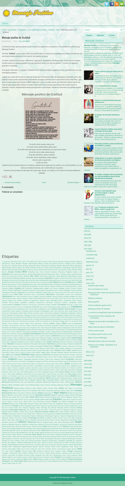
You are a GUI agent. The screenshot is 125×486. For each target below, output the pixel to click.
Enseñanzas (72, 334)
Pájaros (64, 401)
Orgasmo (74, 399)
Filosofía (76, 344)
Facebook (20, 342)
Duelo (42, 328)
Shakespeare (57, 439)
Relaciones (65, 422)
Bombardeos (58, 284)
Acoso (74, 263)
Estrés (38, 340)
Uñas (33, 455)
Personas (22, 410)
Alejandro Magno (76, 268)
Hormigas (72, 355)
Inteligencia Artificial (42, 361)
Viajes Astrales (11, 459)
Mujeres (63, 393)
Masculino (24, 382)
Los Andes (60, 374)
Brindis (19, 286)
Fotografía (39, 346)
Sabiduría (73, 428)
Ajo (24, 268)
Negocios (61, 395)
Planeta (4, 412)
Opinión (31, 399)
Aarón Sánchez (53, 262)
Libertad (61, 372)
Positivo (5, 414)
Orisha (4, 401)
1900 (12, 262)
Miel (66, 388)
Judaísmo (74, 366)
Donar (20, 328)
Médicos (5, 385)
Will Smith (74, 461)
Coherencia (26, 300)
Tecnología (12, 449)
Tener (39, 449)
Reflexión (22, 422)
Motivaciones (7, 393)
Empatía (34, 332)
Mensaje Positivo (64, 385)
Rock (24, 428)
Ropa (51, 428)
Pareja (16, 406)
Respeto (4, 426)
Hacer (48, 352)
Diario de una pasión (71, 321)
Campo (37, 290)
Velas (34, 457)
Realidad (33, 420)
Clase (61, 298)
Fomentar (32, 346)
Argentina (48, 278)
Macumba (42, 376)
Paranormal (5, 406)
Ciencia (39, 298)
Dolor (66, 325)
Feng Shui (58, 344)
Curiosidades (44, 311)
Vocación (40, 461)
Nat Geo (32, 395)
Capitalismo (21, 292)
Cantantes (67, 290)
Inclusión (35, 359)
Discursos (22, 325)
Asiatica (12, 280)
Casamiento (27, 294)
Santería (52, 434)
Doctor (61, 325)
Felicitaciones (18, 344)
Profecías (33, 416)
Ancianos (61, 272)
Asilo (16, 280)
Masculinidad (15, 382)
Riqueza (66, 426)
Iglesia (65, 357)
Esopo (80, 336)
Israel (25, 364)
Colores (60, 300)
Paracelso (67, 404)
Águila (9, 268)
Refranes (39, 422)
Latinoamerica (33, 370)
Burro (63, 286)
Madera (48, 376)
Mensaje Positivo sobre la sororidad (101, 341)
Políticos (73, 412)
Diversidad (48, 325)
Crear (41, 307)
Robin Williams (17, 428)
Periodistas (73, 408)
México (45, 388)
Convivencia (41, 304)
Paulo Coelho (69, 406)
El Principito (69, 330)
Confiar (80, 302)
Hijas (3, 355)
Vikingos (46, 459)
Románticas (45, 428)
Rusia (68, 428)
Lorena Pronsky (52, 374)
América (4, 272)
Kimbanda (63, 368)
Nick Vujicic (21, 397)
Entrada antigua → (74, 182)
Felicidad (10, 344)
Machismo (35, 376)
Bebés (51, 282)
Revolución (35, 426)
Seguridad (42, 436)
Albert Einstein (31, 268)
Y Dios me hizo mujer (96, 331)
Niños (37, 397)
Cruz (14, 309)
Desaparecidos (18, 315)
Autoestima (44, 280)
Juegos (4, 368)
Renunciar (18, 424)
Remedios (5, 424)
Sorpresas (79, 442)
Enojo (65, 334)
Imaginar (20, 359)
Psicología (33, 418)
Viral (15, 461)
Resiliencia (71, 424)
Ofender (20, 399)
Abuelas (18, 263)
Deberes (75, 311)
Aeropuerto (66, 266)
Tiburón (11, 451)
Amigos (11, 272)
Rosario (56, 428)
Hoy (16, 357)
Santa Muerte (37, 434)
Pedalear (25, 408)
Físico (27, 346)
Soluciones (50, 442)
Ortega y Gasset (12, 401)
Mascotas (6, 382)
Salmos (26, 430)
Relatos (72, 422)
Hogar (32, 355)
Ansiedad (36, 274)
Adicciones (33, 266)
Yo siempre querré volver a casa (100, 334)
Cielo (35, 298)
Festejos (64, 344)
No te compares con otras (98, 289)
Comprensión (40, 302)
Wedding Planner (58, 461)
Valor (80, 455)
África (72, 266)
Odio (16, 399)
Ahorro (14, 268)
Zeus (20, 463)
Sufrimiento (78, 445)
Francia (50, 346)
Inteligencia (31, 361)
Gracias (58, 350)
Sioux (22, 440)
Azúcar (9, 282)
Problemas (16, 416)
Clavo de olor (67, 298)
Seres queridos (20, 439)
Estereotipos (30, 340)
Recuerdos (73, 420)
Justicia (28, 368)
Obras (80, 397)
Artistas (79, 278)
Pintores (66, 410)
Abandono (61, 262)
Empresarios (77, 332)
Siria (26, 440)
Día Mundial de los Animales (49, 321)
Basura (39, 282)
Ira (13, 364)
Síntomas (17, 440)
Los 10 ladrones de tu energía (106, 86)
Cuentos (54, 309)
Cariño (49, 292)
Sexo (42, 439)
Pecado (16, 408)
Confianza (72, 302)
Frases (57, 346)
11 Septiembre (6, 262)
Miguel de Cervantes (75, 388)
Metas (34, 388)
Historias (25, 354)
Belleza (56, 282)
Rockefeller (29, 428)
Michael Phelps (53, 388)
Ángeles (69, 272)
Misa (29, 390)
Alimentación (13, 270)
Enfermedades (35, 334)
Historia (18, 355)
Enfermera (45, 334)
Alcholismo (40, 268)
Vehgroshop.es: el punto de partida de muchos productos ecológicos (108, 159)
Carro (11, 294)
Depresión (72, 313)
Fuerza (16, 348)
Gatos (8, 350)
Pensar (53, 408)
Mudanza (28, 393)
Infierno (63, 359)
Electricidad (78, 330)
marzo (88, 283)
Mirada (24, 390)
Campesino (31, 290)
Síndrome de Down (8, 440)
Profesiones (40, 416)
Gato (3, 350)
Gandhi (67, 348)
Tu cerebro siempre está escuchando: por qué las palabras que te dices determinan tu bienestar (109, 176)
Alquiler (36, 270)
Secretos (19, 436)
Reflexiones (31, 422)
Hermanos (73, 352)
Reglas (51, 422)
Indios (51, 359)
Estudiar (43, 340)
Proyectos (25, 418)
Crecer (45, 307)
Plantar (10, 412)
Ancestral (47, 272)
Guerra (17, 352)
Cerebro (36, 296)
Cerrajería (42, 296)
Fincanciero (21, 346)
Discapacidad (77, 323)
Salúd (48, 430)
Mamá (48, 378)
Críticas (9, 309)
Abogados (67, 262)
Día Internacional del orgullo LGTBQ (28, 321)
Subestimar (52, 445)
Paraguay (73, 404)
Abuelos (25, 263)
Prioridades (8, 416)
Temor (27, 449)
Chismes (13, 298)
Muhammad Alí (48, 393)
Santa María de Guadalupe (21, 434)
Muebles (34, 393)
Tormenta (47, 451)
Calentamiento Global (40, 288)
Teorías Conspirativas (59, 449)
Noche (42, 397)
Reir (59, 422)
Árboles (22, 278)
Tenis (43, 449)
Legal (65, 370)
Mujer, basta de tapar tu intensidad (101, 327)
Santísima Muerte (61, 434)
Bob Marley (45, 284)
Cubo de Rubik (33, 309)
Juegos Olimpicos (12, 368)
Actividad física (7, 266)
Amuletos (31, 272)
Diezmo (32, 323)
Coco (14, 300)
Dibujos (4, 323)
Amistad (18, 272)
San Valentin (61, 432)
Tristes (24, 453)
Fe (81, 342)
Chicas (80, 296)
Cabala (80, 286)
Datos (66, 311)
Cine (48, 298)
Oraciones (57, 399)
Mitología (34, 390)
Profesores (49, 416)
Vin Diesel (52, 459)
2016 (20, 262)
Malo (37, 378)
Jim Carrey (74, 364)
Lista (13, 374)
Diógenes (58, 323)
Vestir (80, 457)
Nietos (27, 397)
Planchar (79, 410)
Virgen (20, 461)
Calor (50, 288)
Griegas (12, 352)
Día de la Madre (27, 317)
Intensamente (53, 361)
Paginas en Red (66, 483)
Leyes (51, 372)
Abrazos (79, 262)
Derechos (79, 313)
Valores (10, 457)
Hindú (12, 355)
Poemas (45, 412)
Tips (34, 451)
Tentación (48, 449)
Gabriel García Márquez (37, 348)
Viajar (4, 459)
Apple (58, 276)
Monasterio (57, 390)
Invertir (4, 364)
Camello (79, 288)
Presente (58, 414)
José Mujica (38, 366)
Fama (44, 342)
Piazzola (57, 410)
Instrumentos (23, 361)
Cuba (26, 309)
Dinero (52, 323)
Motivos (15, 393)
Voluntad (50, 461)
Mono (68, 390)
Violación (64, 459)
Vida (25, 459)
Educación (22, 330)
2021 (86, 249)
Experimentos (6, 342)
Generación (23, 350)
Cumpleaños (25, 311)
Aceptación (68, 263)
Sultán (10, 446)
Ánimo (11, 274)
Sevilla (38, 439)
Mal (34, 378)
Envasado (14, 336)
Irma (18, 364)
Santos (4, 436)
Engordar (60, 334)
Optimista (48, 399)
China (8, 298)
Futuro (26, 348)
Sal (22, 430)
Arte (66, 278)
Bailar (14, 282)
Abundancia (33, 263)
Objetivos (69, 397)
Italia (28, 364)
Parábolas (59, 404)
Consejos (16, 304)
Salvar (57, 430)
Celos (14, 296)
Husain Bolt (52, 357)
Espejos (10, 338)
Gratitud (74, 350)
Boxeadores (78, 284)
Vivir (35, 461)
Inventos (79, 361)
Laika (26, 370)
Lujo (18, 376)
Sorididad (72, 442)
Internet (60, 361)
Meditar (32, 385)
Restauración (11, 426)
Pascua (33, 406)
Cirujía (52, 298)
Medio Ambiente (14, 385)
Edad (65, 328)
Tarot (80, 446)
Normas (47, 397)
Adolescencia (46, 266)
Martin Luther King (61, 380)
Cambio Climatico (70, 288)
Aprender (64, 276)
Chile (3, 298)
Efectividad (35, 330)
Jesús (67, 363)
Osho (30, 401)
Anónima (24, 274)
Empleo (48, 332)
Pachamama (40, 401)
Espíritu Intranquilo (53, 338)
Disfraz (28, 325)
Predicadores (12, 414)
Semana (47, 436)
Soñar (67, 442)
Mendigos (54, 385)
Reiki (55, 422)
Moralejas (78, 390)
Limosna (72, 372)
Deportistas (64, 313)
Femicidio (34, 344)
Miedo (61, 388)
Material (39, 382)
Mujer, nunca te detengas (97, 338)
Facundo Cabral (29, 342)
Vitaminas (30, 461)
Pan (76, 401)
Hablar (43, 352)
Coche (10, 300)
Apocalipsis (52, 276)
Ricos (50, 426)
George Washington (43, 350)
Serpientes (29, 439)
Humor (45, 357)
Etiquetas (100, 35)
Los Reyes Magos (70, 374)
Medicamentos (69, 382)
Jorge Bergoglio (16, 366)
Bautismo (45, 282)
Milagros (5, 390)
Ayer (80, 280)
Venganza (47, 457)
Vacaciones (57, 455)
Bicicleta (4, 284)
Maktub (29, 378)
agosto (89, 265)
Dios (30, 30)
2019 (86, 364)
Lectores (52, 370)
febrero (89, 352)
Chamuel (60, 296)
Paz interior (9, 408)
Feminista (50, 344)
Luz (29, 376)
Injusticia (9, 361)
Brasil (10, 286)
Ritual (76, 426)
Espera (15, 338)
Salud (43, 430)
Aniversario (17, 274)
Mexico (39, 388)
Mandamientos (55, 378)
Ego (40, 330)
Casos (33, 294)
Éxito (80, 340)
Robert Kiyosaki (6, 428)
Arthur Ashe (73, 278)
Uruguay (38, 455)
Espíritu (28, 338)
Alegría (51, 268)
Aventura (65, 280)
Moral (72, 390)
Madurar (79, 376)
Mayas (63, 382)
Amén (80, 270)
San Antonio (69, 430)
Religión (51, 30)
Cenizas (30, 296)
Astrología (22, 280)
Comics (74, 300)
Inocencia (15, 361)
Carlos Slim (78, 292)
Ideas (61, 357)
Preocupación (51, 414)
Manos (70, 378)
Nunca (63, 397)
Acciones (61, 263)
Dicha (10, 323)
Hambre (60, 352)
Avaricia (59, 280)
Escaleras (48, 336)
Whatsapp (67, 461)
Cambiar (62, 288)
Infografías (70, 359)
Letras (18, 372)
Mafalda (12, 378)
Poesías (52, 412)
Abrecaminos (6, 263)
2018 (28, 262)
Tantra (58, 446)
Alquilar (30, 270)
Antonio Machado (23, 276)
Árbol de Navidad (13, 278)
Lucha (4, 376)
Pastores (44, 406)
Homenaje (54, 355)
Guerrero (22, 352)
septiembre (90, 262)
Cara (27, 292)
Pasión (39, 406)
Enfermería (53, 334)
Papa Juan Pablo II (41, 404)
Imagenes (12, 359)
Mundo (70, 393)
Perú (28, 410)
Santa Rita (46, 434)
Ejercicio (50, 330)
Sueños (65, 445)
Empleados (41, 332)
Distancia (41, 325)
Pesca (32, 410)
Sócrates (4, 442)
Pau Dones (61, 406)
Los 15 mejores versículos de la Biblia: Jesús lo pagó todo (106, 208)
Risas (71, 426)
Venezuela (40, 457)
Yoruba (13, 463)
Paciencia (48, 401)
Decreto (20, 313)
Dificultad (46, 323)
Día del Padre (14, 319)
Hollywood (38, 355)
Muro (80, 393)
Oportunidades (40, 399)
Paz (3, 408)
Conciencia (57, 302)
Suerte (71, 445)
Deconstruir (5, 313)
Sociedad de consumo (74, 440)
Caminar (4, 290)
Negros (67, 395)
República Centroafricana (30, 424)
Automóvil (52, 280)
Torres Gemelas (56, 451)
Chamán (54, 296)
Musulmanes (18, 395)
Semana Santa (56, 436)
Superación (17, 446)
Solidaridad (27, 442)
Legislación (71, 370)
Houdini (11, 357)
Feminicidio (42, 344)
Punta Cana (67, 418)
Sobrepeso (45, 440)
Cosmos (20, 307)
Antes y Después (61, 274)
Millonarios (18, 390)
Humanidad (30, 357)
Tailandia (47, 446)
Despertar (60, 315)
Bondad (71, 284)
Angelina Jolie (77, 272)
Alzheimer (49, 270)
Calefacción (28, 288)
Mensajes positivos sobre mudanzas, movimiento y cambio (109, 145)
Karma (57, 368)
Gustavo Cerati (30, 352)
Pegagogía (32, 408)
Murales (75, 393)
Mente (22, 388)
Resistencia (78, 424)
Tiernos (24, 451)
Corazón (54, 304)
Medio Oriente (25, 385)
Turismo (41, 453)
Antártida (43, 274)
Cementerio (24, 296)
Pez (42, 410)
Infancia (57, 359)
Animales (5, 274)
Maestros (5, 378)
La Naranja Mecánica (12, 370)
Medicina (78, 382)
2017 (24, 262)
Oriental (79, 399)
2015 (86, 378)
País (59, 401)
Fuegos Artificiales (8, 348)
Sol (9, 442)
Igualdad (79, 357)
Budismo (35, 286)
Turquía (47, 453)
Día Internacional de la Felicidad (30, 319)
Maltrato (42, 378)
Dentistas (37, 313)
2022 (35, 262)
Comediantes (67, 300)
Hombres (46, 355)
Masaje (71, 380)
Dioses (69, 323)
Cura (31, 311)
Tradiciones (78, 451)
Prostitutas (78, 416)
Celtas (18, 296)
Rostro (61, 428)
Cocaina (4, 300)
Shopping (64, 439)
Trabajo (70, 451)
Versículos (74, 457)
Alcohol (46, 268)
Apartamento (44, 276)
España (4, 338)
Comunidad (49, 302)
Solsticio (34, 442)
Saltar (39, 430)
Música (4, 395)
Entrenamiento (6, 336)
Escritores (55, 336)
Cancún (55, 290)
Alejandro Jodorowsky (62, 268)
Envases (20, 336)
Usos (51, 455)
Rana (9, 420)
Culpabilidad (6, 311)
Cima (44, 298)
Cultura (18, 311)
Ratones (22, 420)
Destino (66, 315)
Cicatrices (25, 298)
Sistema (31, 440)
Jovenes (57, 366)
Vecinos (25, 457)
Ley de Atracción (27, 372)
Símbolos (79, 439)
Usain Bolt (45, 455)
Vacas (64, 455)
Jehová (61, 364)
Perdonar (60, 408)
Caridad (44, 292)
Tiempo (18, 451)
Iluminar (4, 359)
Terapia (68, 449)
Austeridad (32, 280)
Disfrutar (34, 325)
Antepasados (51, 274)
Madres (73, 376)
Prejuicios (20, 414)
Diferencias (38, 323)
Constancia (24, 304)
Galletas (61, 348)
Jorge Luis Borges (28, 366)
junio (88, 272)
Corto (80, 304)
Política (66, 412)
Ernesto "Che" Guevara (37, 336)
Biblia (80, 282)
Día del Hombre (77, 317)
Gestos (52, 350)
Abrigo (13, 263)
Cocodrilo (19, 300)
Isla (21, 364)
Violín (12, 461)
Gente (34, 350)
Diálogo (62, 321)
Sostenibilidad (13, 445)
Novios (59, 397)
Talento (53, 446)
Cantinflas (79, 290)
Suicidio (5, 446)
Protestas (12, 418)
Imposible (27, 359)
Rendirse (11, 424)
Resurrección (27, 426)
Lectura (58, 370)
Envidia (26, 336)
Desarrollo (33, 315)
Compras (31, 302)
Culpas (12, 311)
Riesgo (54, 426)
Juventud (34, 368)
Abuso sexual (43, 263)
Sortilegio (4, 445)
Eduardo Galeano (12, 330)
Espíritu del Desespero (39, 338)
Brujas (25, 286)
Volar (45, 461)
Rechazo (47, 420)
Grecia (80, 350)
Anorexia (30, 274)
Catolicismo (50, 294)
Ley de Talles (37, 372)
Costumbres (27, 307)
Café (23, 288)
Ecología (53, 328)
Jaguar (33, 364)
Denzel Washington (46, 313)
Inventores (72, 361)
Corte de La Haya (72, 304)
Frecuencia (64, 346)
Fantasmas (69, 342)
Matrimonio (56, 382)
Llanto (25, 374)
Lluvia (34, 374)
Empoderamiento (56, 332)
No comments (24, 41)
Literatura (18, 374)
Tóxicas (64, 451)
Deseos (53, 315)
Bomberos (65, 284)
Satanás (9, 436)
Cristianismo (22, 30)
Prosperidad (70, 416)
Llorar (29, 374)
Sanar (67, 432)
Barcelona (34, 282)
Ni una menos (11, 397)
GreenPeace (5, 352)
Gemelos (16, 350)
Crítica (4, 309)
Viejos (41, 459)
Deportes (56, 313)
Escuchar (63, 336)
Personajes (14, 410)
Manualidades (13, 380)
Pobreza (38, 412)
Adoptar (53, 266)
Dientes (22, 323)
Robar (80, 426)
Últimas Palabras (55, 453)
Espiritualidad (77, 338)
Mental (16, 388)
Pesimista (37, 410)
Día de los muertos (39, 317)
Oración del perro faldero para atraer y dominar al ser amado (108, 130)
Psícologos (48, 418)
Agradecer (12, 30)
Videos (35, 459)
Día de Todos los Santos (54, 317)
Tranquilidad (13, 453)
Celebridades (7, 296)
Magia (17, 378)
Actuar (20, 266)
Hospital (5, 357)
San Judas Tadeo (38, 432)
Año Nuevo (34, 276)
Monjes (63, 390)
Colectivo (42, 300)
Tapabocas (65, 446)
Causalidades (60, 294)
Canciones (49, 290)
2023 (39, 262)
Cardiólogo (38, 292)
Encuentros (13, 334)
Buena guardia (93, 302)
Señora (4, 439)
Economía (59, 328)
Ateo (27, 280)
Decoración (14, 313)
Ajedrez (20, 268)
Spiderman (21, 445)
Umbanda (65, 453)
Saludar (52, 430)
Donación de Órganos (10, 328)
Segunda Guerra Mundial (30, 436)
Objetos (75, 397)
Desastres (40, 315)
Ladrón (22, 370)
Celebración (78, 294)
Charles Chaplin (69, 296)
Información (78, 359)
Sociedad (61, 440)
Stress (47, 445)
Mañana (21, 380)
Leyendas (45, 372)
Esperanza (22, 338)
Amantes (64, 270)
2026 (86, 231)
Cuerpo (73, 309)
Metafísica (28, 388)
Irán (15, 364)
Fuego (80, 346)
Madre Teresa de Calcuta (61, 376)
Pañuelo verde (14, 404)
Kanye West (50, 368)
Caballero (5, 288)
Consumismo (33, 304)
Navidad (47, 395)
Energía (26, 334)
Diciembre (15, 323)
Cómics (79, 300)
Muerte (40, 393)
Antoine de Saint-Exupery (74, 274)
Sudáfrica (60, 445)
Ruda (64, 428)
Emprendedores (67, 332)
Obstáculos (5, 399)
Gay (12, 350)
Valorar (4, 457)
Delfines (30, 313)
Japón (52, 364)
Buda (30, 286)
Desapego (27, 315)
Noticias (53, 397)
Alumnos (42, 270)
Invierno (9, 364)
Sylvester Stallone (38, 446)
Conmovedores (7, 304)
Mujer (56, 393)
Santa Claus (78, 432)
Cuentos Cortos (64, 309)
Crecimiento (52, 307)
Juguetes (21, 368)
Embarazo (19, 332)
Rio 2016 (59, 426)
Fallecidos (38, 342)
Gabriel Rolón (50, 348)
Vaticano (20, 457)
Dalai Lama (53, 311)
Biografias (25, 284)
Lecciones (45, 370)
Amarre (74, 270)
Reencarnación (13, 422)
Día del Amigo (67, 317)
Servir (34, 439)
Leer (62, 370)
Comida (5, 302)
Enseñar (79, 334)
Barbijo (28, 282)
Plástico (21, 412)
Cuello (49, 309)
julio (87, 269)
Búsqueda (69, 286)
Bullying (58, 286)
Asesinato (5, 280)
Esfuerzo (75, 336)
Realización (40, 420)
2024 (86, 238)
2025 (86, 234)
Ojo (25, 399)
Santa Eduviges (7, 434)
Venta (52, 457)
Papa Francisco (28, 404)
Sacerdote (5, 430)
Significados (71, 439)
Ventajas (57, 457)
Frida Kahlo (71, 346)
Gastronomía (78, 348)
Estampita (22, 340)
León (14, 372)
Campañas (24, 290)
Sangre (72, 432)
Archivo (112, 35)
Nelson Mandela (76, 395)
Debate (71, 311)
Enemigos (20, 334)
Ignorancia (71, 357)
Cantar (73, 290)
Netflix (4, 397)
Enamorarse (5, 334)
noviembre (90, 255)
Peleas (38, 408)
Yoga (9, 463)
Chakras (49, 296)
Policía (62, 412)
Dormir (24, 328)
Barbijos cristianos (95, 298)
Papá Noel (52, 404)
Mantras (4, 380)
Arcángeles (40, 278)
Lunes (22, 376)
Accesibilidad (53, 263)
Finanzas (14, 346)
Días (80, 321)
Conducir (65, 302)
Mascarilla (78, 380)
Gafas (57, 348)
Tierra (30, 451)
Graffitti (68, 350)
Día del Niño (6, 319)
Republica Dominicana (45, 424)
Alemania (5, 270)
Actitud (79, 263)
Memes (42, 385)
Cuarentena (20, 309)
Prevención (73, 414)
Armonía (62, 278)
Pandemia (5, 404)
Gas (72, 348)
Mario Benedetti (48, 380)
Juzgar (40, 368)
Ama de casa (57, 270)
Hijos (8, 355)
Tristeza (30, 453)
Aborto (73, 262)
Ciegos (31, 298)
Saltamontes (33, 430)
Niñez (32, 397)
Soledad (20, 442)
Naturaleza (39, 395)
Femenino (26, 344)
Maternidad (47, 382)
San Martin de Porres (50, 432)
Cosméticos (13, 307)
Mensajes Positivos (40, 30)
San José (28, 432)
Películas (44, 408)
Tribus (20, 453)
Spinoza (28, 445)
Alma (20, 270)
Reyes (40, 426)
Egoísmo (44, 330)
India (47, 359)
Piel (62, 410)
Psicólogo (41, 418)
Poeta (57, 412)
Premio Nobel (27, 414)
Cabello (11, 288)
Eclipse (47, 328)
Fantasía (62, 342)
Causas (67, 294)
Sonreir (56, 442)
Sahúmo (18, 430)
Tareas (76, 446)
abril (87, 280)
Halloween (54, 352)
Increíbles (42, 359)
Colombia (53, 300)
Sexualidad (49, 439)
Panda (80, 401)
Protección (5, 418)
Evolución (74, 340)
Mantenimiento (77, 378)
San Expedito (20, 432)
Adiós (39, 266)
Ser (15, 439)
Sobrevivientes (53, 440)
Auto (37, 280)
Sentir (77, 436)
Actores (15, 266)
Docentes (55, 325)
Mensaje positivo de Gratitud (16, 37)
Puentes (54, 418)
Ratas (13, 420)
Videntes (29, 459)
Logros (44, 374)
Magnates (24, 378)
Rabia (73, 418)
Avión (74, 280)
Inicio (5, 23)
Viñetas (58, 459)
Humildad (38, 357)
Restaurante (19, 426)
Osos (34, 401)
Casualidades (40, 294)
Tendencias (33, 449)
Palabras (71, 401)
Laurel (40, 370)
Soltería (44, 442)
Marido (39, 380)
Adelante (25, 266)
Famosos (56, 342)
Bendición (62, 282)
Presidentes (66, 414)
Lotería (80, 374)
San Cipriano (12, 432)
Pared (11, 406)
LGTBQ (56, 372)
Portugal (79, 412)
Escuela (69, 336)
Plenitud (31, 412)
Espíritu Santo (66, 338)
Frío (77, 346)
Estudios (50, 340)
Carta (16, 294)
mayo (88, 276)
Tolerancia (40, 451)
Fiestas (70, 344)
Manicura (64, 378)
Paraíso (79, 404)
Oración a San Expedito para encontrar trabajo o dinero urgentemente (105, 193)
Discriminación (13, 325)
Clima (73, 298)
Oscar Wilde (23, 401)
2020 (32, 262)
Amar (69, 270)
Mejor (38, 385)
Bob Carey (37, 284)
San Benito (76, 430)
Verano (63, 457)
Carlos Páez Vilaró (69, 292)
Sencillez (64, 436)
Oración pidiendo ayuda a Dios (99, 305)
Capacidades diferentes (9, 292)
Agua (4, 268)
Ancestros (54, 272)
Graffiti (63, 350)
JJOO (80, 364)
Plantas (16, 412)
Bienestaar (11, 284)
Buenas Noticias (44, 286)
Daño (59, 311)
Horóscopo (79, 355)
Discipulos (5, 325)
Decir (80, 311)
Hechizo (66, 352)
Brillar (15, 286)
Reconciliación (64, 420)
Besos (75, 282)
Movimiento (21, 393)
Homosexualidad (63, 355)
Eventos (67, 340)
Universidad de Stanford (15, 455)
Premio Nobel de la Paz (39, 414)
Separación (10, 439)
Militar (11, 390)
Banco (24, 282)
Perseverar (5, 410)
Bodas (52, 284)
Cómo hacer (14, 302)
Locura (38, 374)
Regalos (46, 422)
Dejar (25, 313)
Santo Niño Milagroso (75, 434)
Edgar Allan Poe (72, 328)
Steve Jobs (40, 445)
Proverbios (18, 418)
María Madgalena (30, 380)
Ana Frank (39, 272)
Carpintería (5, 294)
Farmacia (77, 342)
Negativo (54, 395)
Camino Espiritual (14, 290)
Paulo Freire (78, 406)
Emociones (27, 332)
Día (71, 315)
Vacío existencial (72, 455)
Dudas (38, 328)
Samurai (62, 430)
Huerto (20, 357)
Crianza (63, 307)
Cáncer (42, 290)
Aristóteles (56, 278)
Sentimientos (71, 436)
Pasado (27, 406)
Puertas (60, 418)
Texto (58, 30)
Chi (76, 296)
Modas (44, 390)
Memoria (48, 385)
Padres (54, 401)
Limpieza (79, 372)
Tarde (71, 446)
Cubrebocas (42, 309)
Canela (61, 290)
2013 (86, 386)
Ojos (27, 399)
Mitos (39, 390)
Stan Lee (33, 445)
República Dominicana (60, 424)
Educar (28, 330)
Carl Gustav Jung (57, 292)
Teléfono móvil (20, 449)
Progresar (56, 416)
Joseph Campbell (48, 366)
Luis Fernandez (12, 376)
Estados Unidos (13, 340)
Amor (24, 272)
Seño (80, 436)
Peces (20, 408)
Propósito (63, 416)
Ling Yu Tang (6, 374)
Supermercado (27, 446)
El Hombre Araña (59, 330)
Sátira (15, 436)
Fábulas (13, 342)
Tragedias (5, 453)
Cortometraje (6, 307)
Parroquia (22, 406)
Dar (63, 311)
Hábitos (38, 352)
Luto (26, 376)
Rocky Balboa (37, 428)
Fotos (45, 346)
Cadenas (17, 288)
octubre (89, 258)
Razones (27, 420)
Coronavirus (61, 304)
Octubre (11, 399)
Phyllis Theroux (49, 410)
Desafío (4, 315)
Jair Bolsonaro (39, 364)
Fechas (4, 344)
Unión (70, 453)
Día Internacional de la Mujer (50, 319)
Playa (26, 412)
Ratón (17, 420)
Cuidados (79, 309)
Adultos (59, 266)
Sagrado (12, 430)
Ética (55, 340)
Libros (67, 372)
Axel (77, 280)
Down (28, 328)
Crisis (68, 307)
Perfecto (66, 408)
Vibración (19, 459)
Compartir (23, 302)
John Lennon (6, 366)
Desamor (10, 315)
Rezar (45, 426)
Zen (17, 463)
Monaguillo (49, 390)
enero (88, 355)
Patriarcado (53, 406)
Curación (36, 311)
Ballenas (18, 282)
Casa (21, 294)
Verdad (68, 457)
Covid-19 (35, 307)
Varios (15, 457)
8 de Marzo (44, 262)
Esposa (4, 340)
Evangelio (61, 340)
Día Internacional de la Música (70, 319)
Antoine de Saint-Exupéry (10, 276)
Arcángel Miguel (31, 278)
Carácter (31, 292)
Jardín (57, 364)
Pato (48, 406)
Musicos (11, 395)
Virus (25, 461)
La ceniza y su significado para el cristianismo (105, 312)
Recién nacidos (55, 420)
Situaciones (37, 440)
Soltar (39, 442)
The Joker (5, 451)
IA (57, 357)
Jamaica (47, 364)
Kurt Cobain (71, 368)
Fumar (22, 348)
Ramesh (4, 420)
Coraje (47, 304)
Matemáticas (32, 382)
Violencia (71, 459)
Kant (44, 368)
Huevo (24, 357)
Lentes (11, 372)
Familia (49, 342)
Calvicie (55, 288)
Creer (58, 307)
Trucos (36, 453)
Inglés (4, 361)
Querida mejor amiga (96, 286)
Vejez (30, 457)
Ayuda (4, 282)
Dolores (71, 325)
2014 (16, 262)
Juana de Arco (65, 366)
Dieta (27, 323)
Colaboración (35, 300)
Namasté (26, 395)
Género (29, 350)
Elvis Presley (11, 332)
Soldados (13, 442)
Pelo (49, 408)
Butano (75, 286)
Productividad (25, 416)
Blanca (31, 284)
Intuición (66, 361)
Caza (72, 294)
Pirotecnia (73, 410)
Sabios (79, 428)
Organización (66, 399)
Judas (80, 366)
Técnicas (4, 449)
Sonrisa (61, 442)
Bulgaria (52, 286)
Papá (21, 404)
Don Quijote (78, 325)
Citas (56, 298)
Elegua (4, 332)
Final (9, 346)
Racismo (79, 418)
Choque (19, 298)
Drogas (33, 328)
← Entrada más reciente (12, 182)
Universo (27, 455)
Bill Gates (18, 284)
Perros (79, 408)
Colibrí (48, 300)
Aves (69, 280)
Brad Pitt (5, 286)
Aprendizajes (72, 276)
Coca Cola (79, 298)
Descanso (47, 315)
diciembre (90, 251)
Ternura (74, 449)
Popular (89, 35)
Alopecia (25, 270)
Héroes (80, 352)
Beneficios (69, 282)
